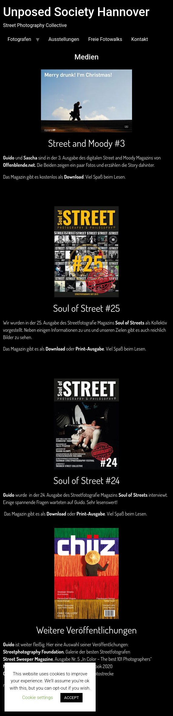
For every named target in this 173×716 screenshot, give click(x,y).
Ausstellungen (64, 39)
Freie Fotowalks (105, 39)
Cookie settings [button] (37, 697)
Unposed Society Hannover (76, 12)
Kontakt (139, 39)
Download (73, 177)
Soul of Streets (129, 323)
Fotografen (19, 39)
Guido (8, 495)
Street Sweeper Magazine (28, 659)
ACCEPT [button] (71, 697)
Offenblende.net (19, 165)
